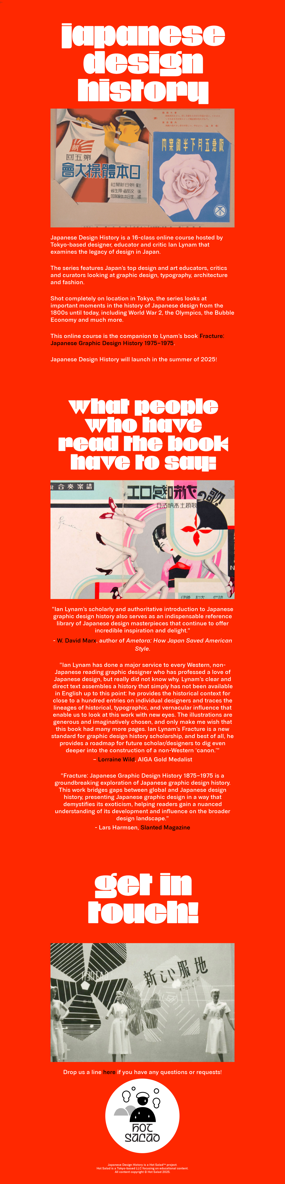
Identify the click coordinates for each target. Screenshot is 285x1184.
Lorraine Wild (116, 760)
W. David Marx (76, 641)
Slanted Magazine (165, 828)
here (109, 1072)
